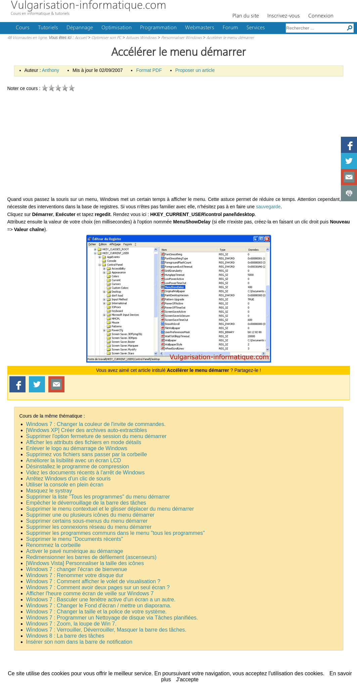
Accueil (81, 38)
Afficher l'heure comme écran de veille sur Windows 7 (90, 593)
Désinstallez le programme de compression (77, 466)
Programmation (158, 28)
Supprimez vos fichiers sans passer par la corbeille (86, 454)
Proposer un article (195, 70)
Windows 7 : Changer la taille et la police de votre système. (96, 611)
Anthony (50, 70)
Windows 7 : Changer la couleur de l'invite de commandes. (96, 424)
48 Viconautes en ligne (27, 38)
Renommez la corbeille (53, 545)
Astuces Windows (141, 38)
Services (256, 28)
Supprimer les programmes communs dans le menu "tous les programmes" (115, 533)
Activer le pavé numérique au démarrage (74, 551)
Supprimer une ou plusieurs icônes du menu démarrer (90, 515)
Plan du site (245, 16)
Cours (23, 28)
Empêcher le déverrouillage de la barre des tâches (86, 503)
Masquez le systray (49, 491)
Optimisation (116, 28)
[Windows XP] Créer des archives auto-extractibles (86, 430)
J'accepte (187, 679)
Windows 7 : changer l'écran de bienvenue (76, 569)
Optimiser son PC (106, 38)
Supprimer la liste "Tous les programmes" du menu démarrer (98, 497)
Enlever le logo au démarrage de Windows (77, 448)
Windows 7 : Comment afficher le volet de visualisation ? (93, 581)
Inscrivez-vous (283, 16)
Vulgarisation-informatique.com (88, 6)
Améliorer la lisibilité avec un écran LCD (73, 460)
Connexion (320, 16)
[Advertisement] (178, 145)
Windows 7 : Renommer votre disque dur (75, 575)
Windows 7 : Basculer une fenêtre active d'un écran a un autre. (101, 599)
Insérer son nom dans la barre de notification (79, 642)
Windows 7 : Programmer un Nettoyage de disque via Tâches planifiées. (112, 618)
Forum (230, 28)
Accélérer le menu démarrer (230, 38)
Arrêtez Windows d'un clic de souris (68, 478)
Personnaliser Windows (181, 38)
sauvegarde (268, 206)
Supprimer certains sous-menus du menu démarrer (87, 521)
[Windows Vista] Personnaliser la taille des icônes (85, 563)
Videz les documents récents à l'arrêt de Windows (85, 472)
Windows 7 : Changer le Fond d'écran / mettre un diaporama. (99, 605)
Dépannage (79, 28)
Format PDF (149, 70)
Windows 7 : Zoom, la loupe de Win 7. (71, 624)
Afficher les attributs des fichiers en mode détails (83, 442)
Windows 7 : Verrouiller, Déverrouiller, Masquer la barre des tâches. (106, 630)
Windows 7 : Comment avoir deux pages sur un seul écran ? (98, 587)
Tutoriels (48, 28)
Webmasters (199, 28)
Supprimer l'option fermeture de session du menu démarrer (96, 436)
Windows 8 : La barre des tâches (65, 636)
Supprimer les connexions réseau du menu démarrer (89, 527)
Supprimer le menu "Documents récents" (74, 539)
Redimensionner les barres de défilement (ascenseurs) (91, 557)
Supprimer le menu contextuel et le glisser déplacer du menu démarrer (110, 509)
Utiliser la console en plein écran (64, 484)
